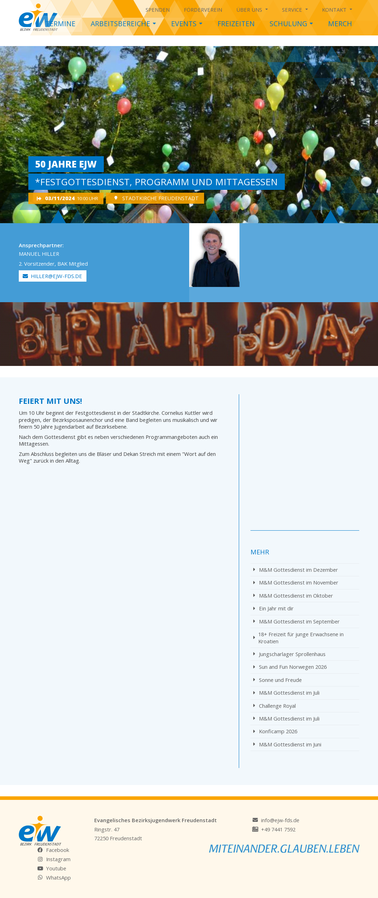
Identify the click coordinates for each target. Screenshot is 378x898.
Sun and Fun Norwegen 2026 (290, 666)
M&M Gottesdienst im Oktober (293, 595)
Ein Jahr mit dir (273, 608)
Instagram (58, 859)
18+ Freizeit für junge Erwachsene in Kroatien (298, 637)
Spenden (158, 9)
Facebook (57, 849)
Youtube (56, 868)
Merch (340, 23)
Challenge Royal (274, 705)
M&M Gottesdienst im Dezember (295, 569)
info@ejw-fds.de (280, 820)
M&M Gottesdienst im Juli (286, 692)
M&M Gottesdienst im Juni (287, 744)
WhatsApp (58, 877)
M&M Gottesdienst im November (295, 582)
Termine (60, 23)
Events (186, 22)
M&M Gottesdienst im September (296, 621)
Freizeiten (236, 23)
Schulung (291, 22)
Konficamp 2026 (275, 731)
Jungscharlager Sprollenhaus (289, 653)
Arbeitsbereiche (123, 22)
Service (295, 8)
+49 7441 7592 (278, 829)
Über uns (252, 8)
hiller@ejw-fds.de (52, 275)
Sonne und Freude (277, 679)
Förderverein (203, 9)
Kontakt (337, 8)
